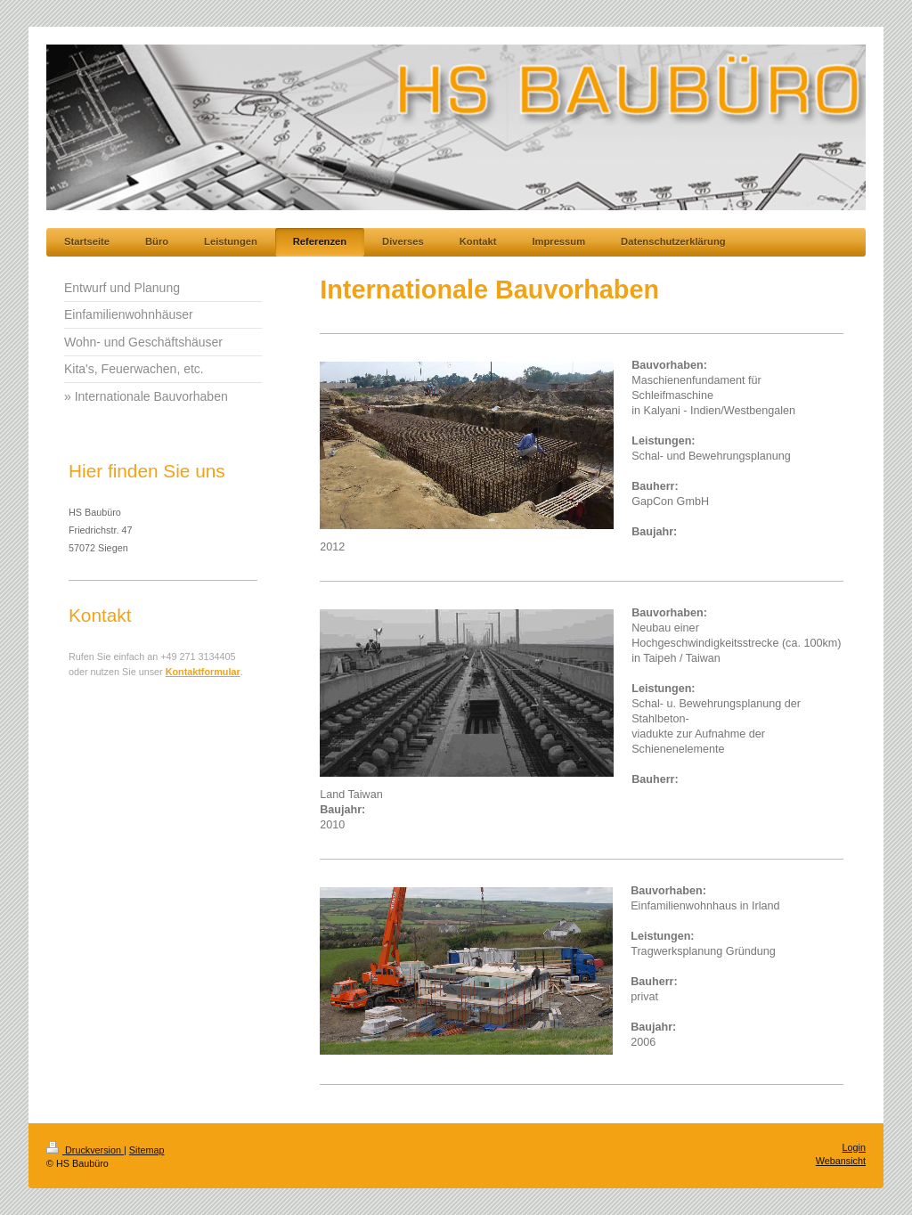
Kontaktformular (203, 671)
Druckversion (85, 1150)
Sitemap (147, 1150)
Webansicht (841, 1160)
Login (854, 1147)
